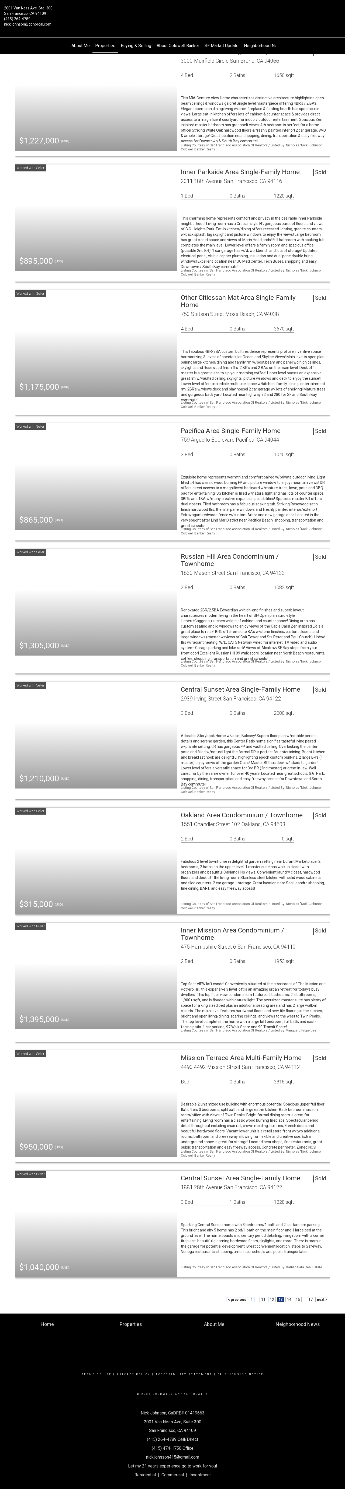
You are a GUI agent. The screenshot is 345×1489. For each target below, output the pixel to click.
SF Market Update (222, 45)
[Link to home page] (172, 12)
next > (322, 1299)
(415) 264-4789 (17, 19)
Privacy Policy (133, 1374)
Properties (105, 45)
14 (289, 1299)
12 (272, 1299)
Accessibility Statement (184, 1374)
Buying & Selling (136, 45)
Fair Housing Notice (241, 1374)
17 (310, 1299)
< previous (237, 1299)
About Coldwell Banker (178, 45)
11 (263, 1299)
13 (280, 1299)
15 (298, 1299)
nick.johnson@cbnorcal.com (27, 24)
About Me (80, 45)
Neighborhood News (263, 45)
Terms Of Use (97, 1374)
